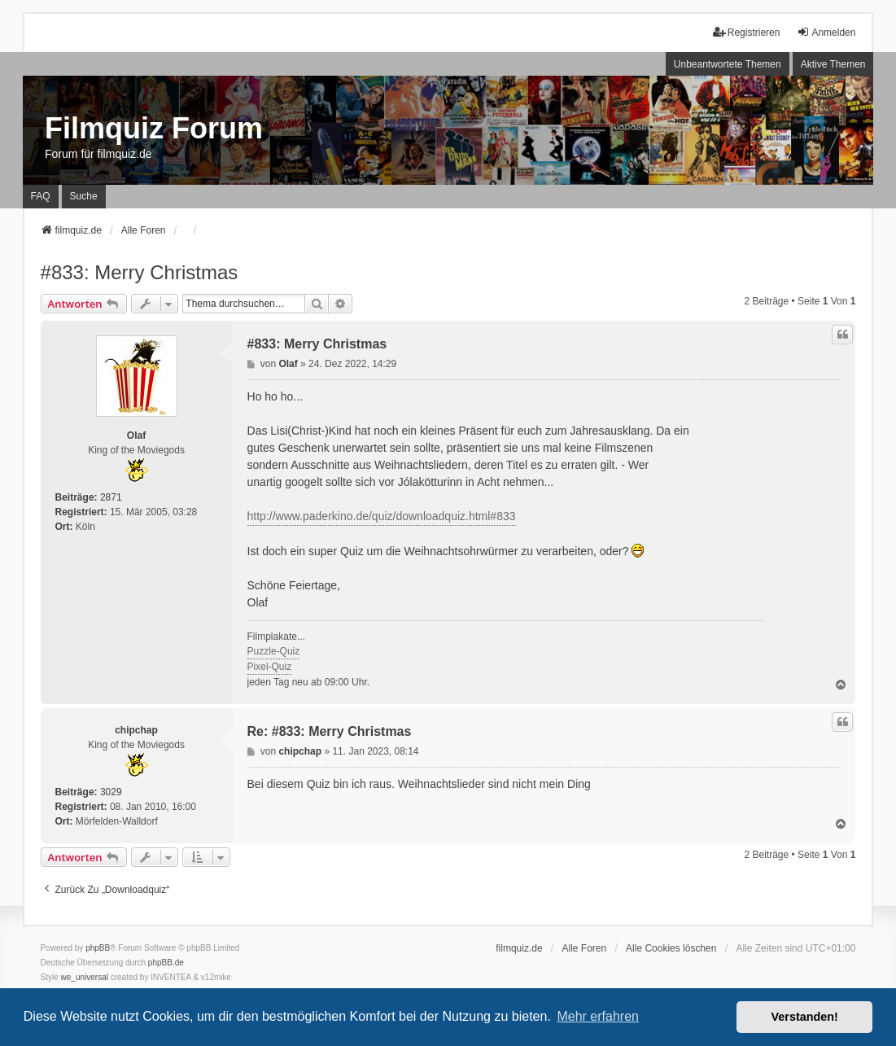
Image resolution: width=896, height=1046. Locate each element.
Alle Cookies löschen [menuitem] (671, 948)
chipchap (136, 730)
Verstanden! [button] (804, 1016)
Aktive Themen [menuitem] (833, 64)
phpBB (97, 947)
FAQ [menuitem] (40, 196)
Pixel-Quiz (269, 666)
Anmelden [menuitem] (826, 32)
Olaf (136, 435)
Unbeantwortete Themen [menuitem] (727, 64)
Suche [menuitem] (84, 196)
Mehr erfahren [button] (598, 1016)
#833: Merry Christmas (139, 272)
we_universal (84, 977)
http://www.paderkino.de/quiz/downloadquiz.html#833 (381, 516)
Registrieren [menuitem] (746, 32)
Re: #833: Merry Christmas (329, 731)
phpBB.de (166, 962)
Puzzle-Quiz (273, 651)
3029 (111, 792)
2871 (111, 497)
